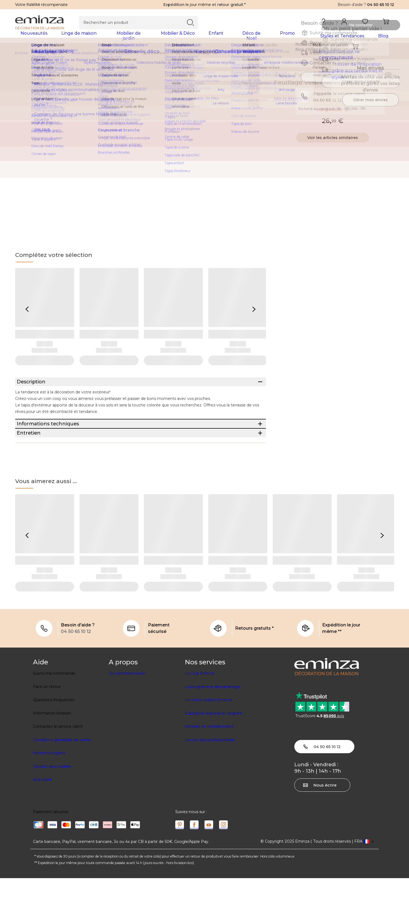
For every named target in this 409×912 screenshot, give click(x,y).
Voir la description (292, 102)
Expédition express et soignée (213, 747)
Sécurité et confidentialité (209, 760)
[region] (204, 56)
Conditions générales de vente (62, 773)
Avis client (42, 813)
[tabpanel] (158, 38)
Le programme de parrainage (212, 720)
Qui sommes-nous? (127, 707)
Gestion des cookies (52, 800)
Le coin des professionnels (210, 773)
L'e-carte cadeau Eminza (208, 733)
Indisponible (332, 113)
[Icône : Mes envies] (388, 79)
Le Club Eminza (200, 707)
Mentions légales (49, 786)
